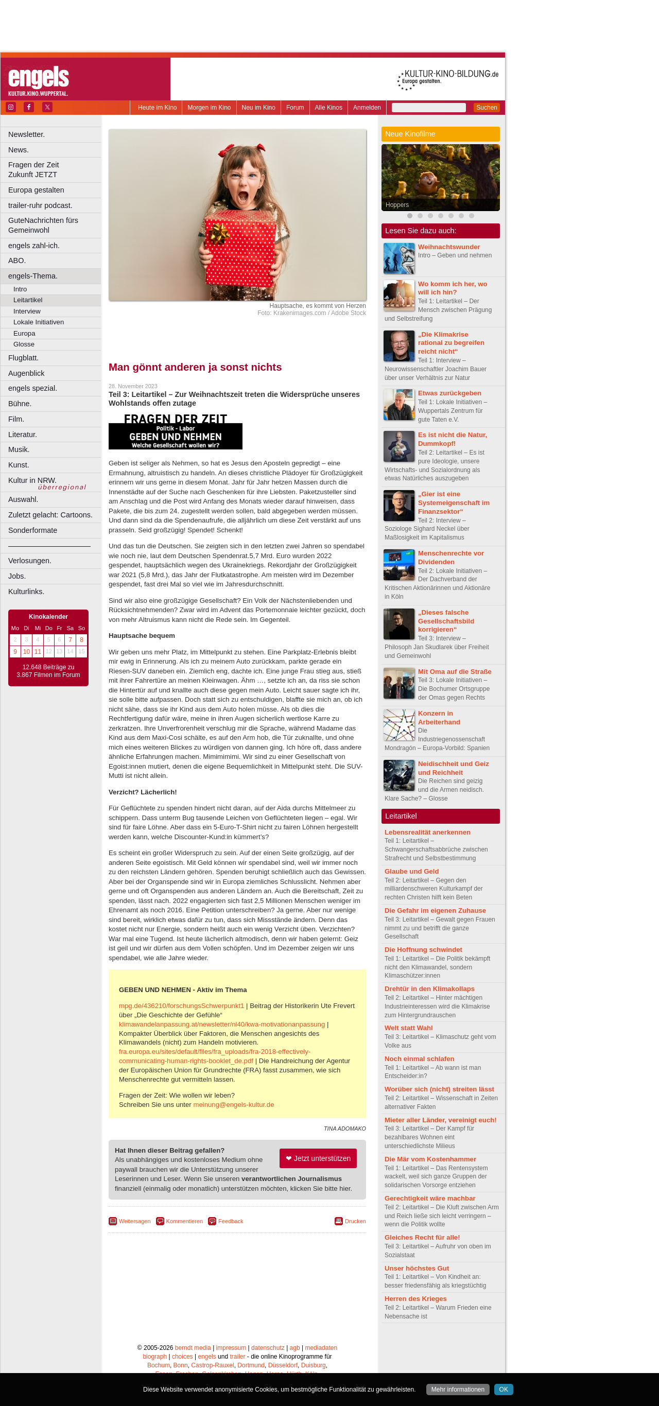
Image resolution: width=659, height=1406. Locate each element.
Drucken (355, 1221)
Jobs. (17, 576)
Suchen (486, 107)
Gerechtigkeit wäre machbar (430, 1198)
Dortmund (251, 1365)
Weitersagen (135, 1221)
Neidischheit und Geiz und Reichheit (453, 768)
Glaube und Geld (412, 871)
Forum (295, 107)
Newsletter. (26, 134)
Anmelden (367, 107)
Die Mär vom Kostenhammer (430, 1159)
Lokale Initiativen (38, 322)
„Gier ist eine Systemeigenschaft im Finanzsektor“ (454, 502)
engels (207, 1356)
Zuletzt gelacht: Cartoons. (50, 515)
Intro (20, 289)
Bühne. (20, 404)
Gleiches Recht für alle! (422, 1237)
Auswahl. (23, 499)
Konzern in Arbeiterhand (439, 717)
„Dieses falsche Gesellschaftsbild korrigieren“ (446, 621)
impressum (231, 1347)
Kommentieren (184, 1221)
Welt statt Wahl (409, 1028)
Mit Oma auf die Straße (455, 671)
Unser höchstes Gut (417, 1268)
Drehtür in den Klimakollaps (430, 989)
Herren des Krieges (416, 1299)
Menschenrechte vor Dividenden (451, 557)
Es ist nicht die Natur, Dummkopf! (452, 439)
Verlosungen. (29, 561)
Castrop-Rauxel (212, 1365)
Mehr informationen (457, 1389)
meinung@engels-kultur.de (233, 1104)
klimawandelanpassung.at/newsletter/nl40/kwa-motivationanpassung (222, 1024)
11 (37, 651)
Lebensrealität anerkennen (428, 832)
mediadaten (321, 1347)
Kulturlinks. (26, 591)
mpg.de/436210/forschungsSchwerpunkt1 (181, 1006)
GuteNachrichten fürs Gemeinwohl (43, 225)
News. (18, 150)
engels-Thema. (33, 276)
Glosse (23, 344)
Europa (24, 333)
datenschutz (268, 1347)
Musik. (19, 449)
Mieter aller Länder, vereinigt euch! (441, 1120)
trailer (237, 1356)
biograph (155, 1356)
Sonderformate (32, 530)
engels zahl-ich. (34, 245)
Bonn (181, 1365)
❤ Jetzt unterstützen (318, 1158)
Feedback (230, 1221)
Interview (27, 311)
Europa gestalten (36, 190)
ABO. (17, 260)
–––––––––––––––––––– (49, 546)
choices (182, 1356)
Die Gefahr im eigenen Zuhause (435, 910)
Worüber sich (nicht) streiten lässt (439, 1089)
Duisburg (313, 1365)
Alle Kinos (328, 107)
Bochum (158, 1365)
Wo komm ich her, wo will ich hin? (453, 288)
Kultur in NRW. (32, 480)
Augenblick (26, 373)
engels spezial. (32, 388)
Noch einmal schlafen (420, 1059)
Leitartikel (27, 300)
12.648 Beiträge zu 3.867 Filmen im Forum (48, 671)
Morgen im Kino (209, 107)
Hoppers (397, 205)
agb (295, 1347)
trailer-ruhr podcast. (40, 205)
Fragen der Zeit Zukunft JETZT (55, 170)
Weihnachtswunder (449, 247)
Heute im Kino (157, 107)
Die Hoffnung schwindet (423, 949)
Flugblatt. (23, 358)
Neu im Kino (258, 107)
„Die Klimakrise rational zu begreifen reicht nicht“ (451, 343)
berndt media (193, 1347)
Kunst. (18, 465)
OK (503, 1389)
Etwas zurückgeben (449, 393)
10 (26, 651)
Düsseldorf (283, 1365)
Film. (16, 419)
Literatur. (22, 434)
